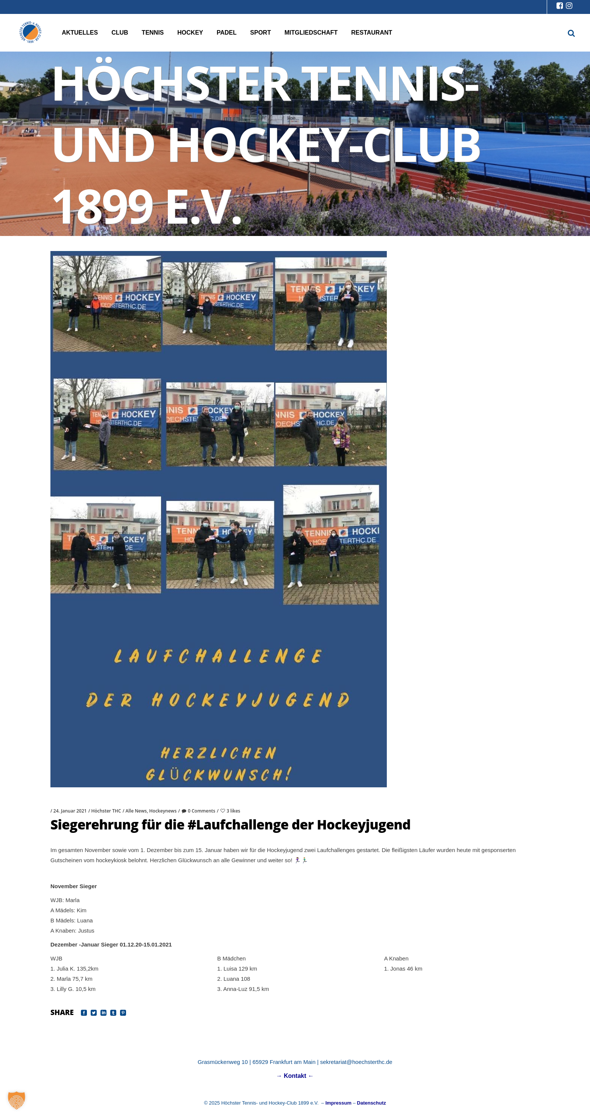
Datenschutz (371, 1103)
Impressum (338, 1103)
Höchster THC (106, 811)
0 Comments (198, 811)
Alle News (136, 811)
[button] (16, 1100)
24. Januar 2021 (70, 811)
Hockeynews (163, 811)
